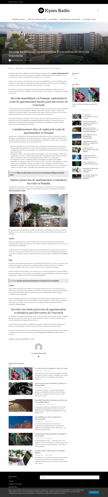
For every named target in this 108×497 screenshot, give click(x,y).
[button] (82, 109)
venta (33, 339)
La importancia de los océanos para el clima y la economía (90, 157)
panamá (11, 339)
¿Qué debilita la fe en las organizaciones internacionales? (90, 136)
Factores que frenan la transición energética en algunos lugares (90, 123)
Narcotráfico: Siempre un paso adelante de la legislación (90, 176)
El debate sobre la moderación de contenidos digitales (90, 149)
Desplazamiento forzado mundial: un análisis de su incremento (90, 143)
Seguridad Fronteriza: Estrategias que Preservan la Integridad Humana (90, 129)
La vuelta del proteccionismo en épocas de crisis (51, 368)
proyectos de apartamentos (22, 339)
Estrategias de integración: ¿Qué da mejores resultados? (91, 170)
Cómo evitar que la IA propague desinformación (90, 163)
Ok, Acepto (93, 492)
